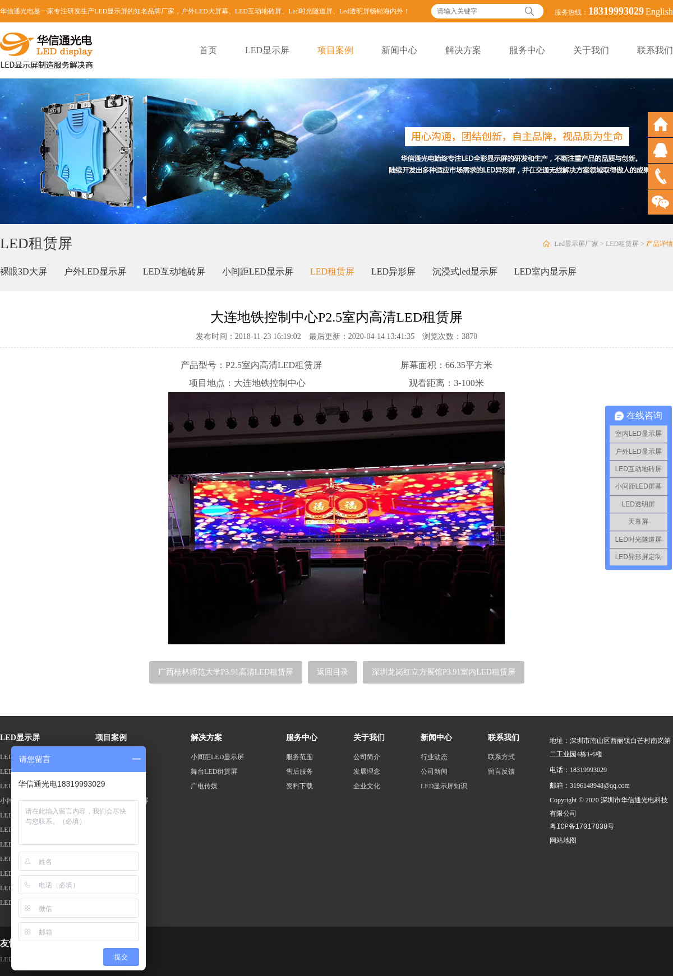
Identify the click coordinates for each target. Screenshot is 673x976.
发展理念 (366, 771)
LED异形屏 (393, 271)
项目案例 (335, 50)
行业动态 (434, 757)
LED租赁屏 (622, 244)
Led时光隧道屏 (310, 11)
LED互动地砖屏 (258, 11)
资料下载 (299, 786)
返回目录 (332, 672)
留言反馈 (501, 771)
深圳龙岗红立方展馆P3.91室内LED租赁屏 (443, 672)
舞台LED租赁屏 (214, 771)
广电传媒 (204, 786)
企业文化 (366, 786)
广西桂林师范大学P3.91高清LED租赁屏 (226, 672)
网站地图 (563, 840)
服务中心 (527, 50)
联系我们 (655, 50)
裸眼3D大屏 (23, 271)
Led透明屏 (354, 11)
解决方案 (463, 50)
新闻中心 (399, 50)
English (659, 11)
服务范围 (299, 757)
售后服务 (299, 771)
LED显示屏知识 (444, 786)
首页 (208, 50)
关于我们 (591, 50)
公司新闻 (434, 771)
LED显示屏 (267, 50)
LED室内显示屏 (545, 271)
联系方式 (501, 757)
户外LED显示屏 (95, 271)
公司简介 (366, 757)
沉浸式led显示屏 (464, 271)
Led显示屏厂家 (576, 244)
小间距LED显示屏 (257, 271)
